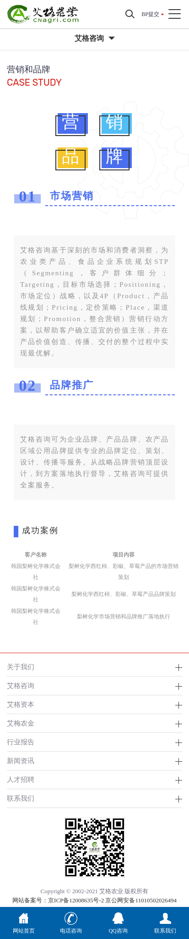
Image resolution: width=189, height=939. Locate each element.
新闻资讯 (20, 760)
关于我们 (20, 667)
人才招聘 (20, 779)
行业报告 (20, 742)
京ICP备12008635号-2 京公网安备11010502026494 (112, 900)
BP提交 (150, 14)
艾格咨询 (20, 685)
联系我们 (20, 798)
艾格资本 (20, 704)
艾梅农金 (20, 723)
